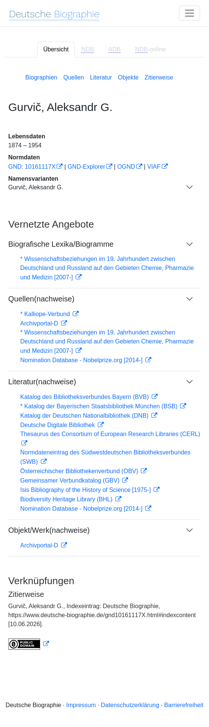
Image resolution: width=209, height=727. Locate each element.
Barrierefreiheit (183, 705)
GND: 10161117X (31, 166)
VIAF (154, 166)
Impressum (81, 705)
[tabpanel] (104, 360)
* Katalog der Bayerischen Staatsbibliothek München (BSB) (99, 406)
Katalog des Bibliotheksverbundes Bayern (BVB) (85, 397)
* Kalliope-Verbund (46, 314)
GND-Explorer (86, 166)
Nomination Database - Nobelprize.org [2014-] (82, 360)
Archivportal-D (40, 323)
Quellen (73, 77)
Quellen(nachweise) (41, 299)
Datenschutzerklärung (130, 705)
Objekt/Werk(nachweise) (49, 530)
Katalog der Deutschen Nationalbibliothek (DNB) (85, 415)
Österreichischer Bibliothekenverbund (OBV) (80, 471)
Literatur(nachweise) (42, 382)
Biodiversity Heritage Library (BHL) (67, 499)
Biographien (41, 77)
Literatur (101, 77)
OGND (126, 166)
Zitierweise (159, 77)
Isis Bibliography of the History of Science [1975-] (86, 490)
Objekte (128, 77)
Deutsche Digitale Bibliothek (58, 425)
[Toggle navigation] (189, 13)
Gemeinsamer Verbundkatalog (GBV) (70, 480)
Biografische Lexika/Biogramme (60, 244)
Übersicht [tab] (56, 49)
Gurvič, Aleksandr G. (35, 187)
